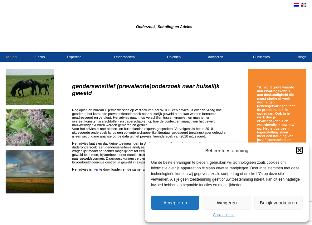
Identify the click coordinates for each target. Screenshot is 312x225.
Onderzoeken (124, 57)
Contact (263, 45)
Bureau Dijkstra (111, 18)
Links (302, 45)
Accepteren (175, 202)
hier (95, 169)
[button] (299, 150)
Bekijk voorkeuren (278, 202)
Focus (40, 57)
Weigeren (227, 202)
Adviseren (215, 57)
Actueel (11, 57)
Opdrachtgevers (284, 45)
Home (251, 45)
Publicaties (261, 57)
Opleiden (174, 57)
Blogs (302, 57)
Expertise (74, 57)
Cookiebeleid (223, 215)
